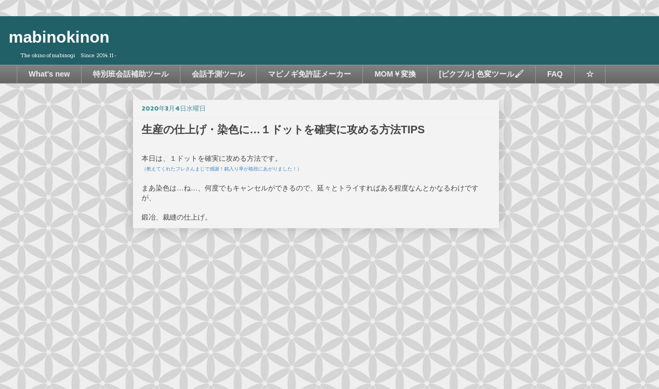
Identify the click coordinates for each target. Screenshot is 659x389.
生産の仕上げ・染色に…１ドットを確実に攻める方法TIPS (283, 129)
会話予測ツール (218, 74)
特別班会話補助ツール (131, 74)
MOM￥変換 (394, 74)
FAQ (555, 74)
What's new (49, 74)
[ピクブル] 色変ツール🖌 (481, 74)
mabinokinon (59, 37)
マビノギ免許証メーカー (309, 74)
